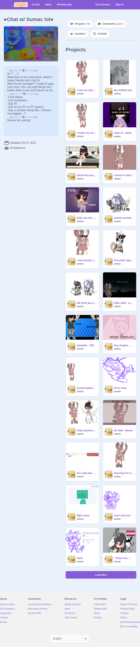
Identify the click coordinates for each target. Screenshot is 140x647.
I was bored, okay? (87, 260)
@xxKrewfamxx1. (87, 388)
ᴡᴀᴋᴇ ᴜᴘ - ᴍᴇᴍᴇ (122, 132)
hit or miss (120, 388)
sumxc (80, 93)
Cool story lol (122, 515)
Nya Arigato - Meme (124, 345)
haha (80, 558)
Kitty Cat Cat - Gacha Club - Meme (87, 217)
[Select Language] (70, 638)
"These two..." (122, 558)
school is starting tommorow (124, 175)
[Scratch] (20, 4)
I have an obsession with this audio (87, 90)
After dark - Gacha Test (124, 302)
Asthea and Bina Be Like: (124, 217)
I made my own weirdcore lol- (87, 132)
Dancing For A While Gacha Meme (124, 473)
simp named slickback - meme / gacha (87, 430)
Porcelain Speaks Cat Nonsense (124, 260)
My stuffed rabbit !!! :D (124, 90)
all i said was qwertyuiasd (87, 473)
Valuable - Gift (85, 345)
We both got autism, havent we (87, 302)
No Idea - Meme (123, 430)
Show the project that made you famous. (87, 175)
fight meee (83, 515)
